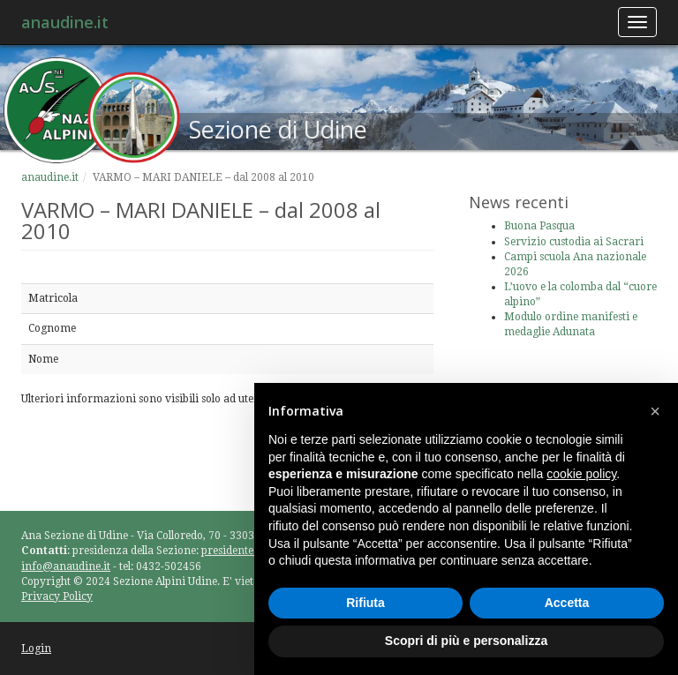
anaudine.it (65, 22)
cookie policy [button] (581, 474)
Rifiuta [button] (365, 603)
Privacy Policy (57, 596)
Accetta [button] (567, 603)
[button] (655, 411)
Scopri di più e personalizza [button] (466, 641)
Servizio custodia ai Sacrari (574, 242)
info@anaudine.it (65, 566)
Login (36, 648)
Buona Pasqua (539, 226)
